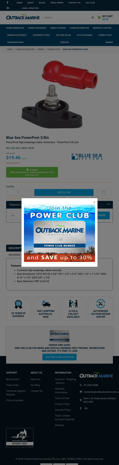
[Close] (94, 202)
